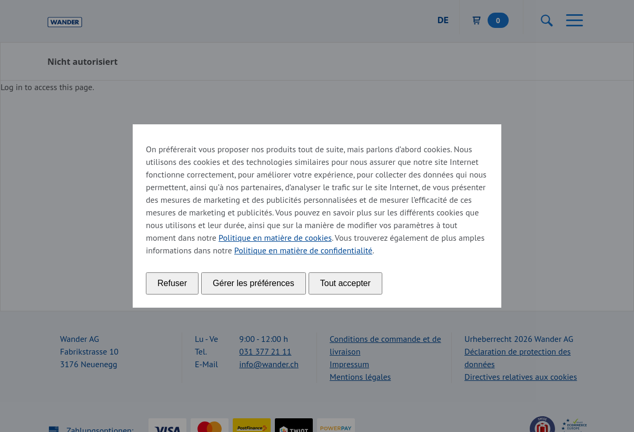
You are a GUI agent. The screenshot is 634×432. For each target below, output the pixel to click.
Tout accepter (345, 283)
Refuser (172, 283)
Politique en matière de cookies (275, 237)
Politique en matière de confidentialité (303, 250)
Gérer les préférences (253, 283)
